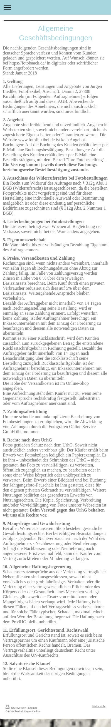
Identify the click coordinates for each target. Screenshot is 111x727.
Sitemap (32, 707)
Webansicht (98, 706)
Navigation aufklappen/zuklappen (55, 7)
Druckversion (16, 707)
